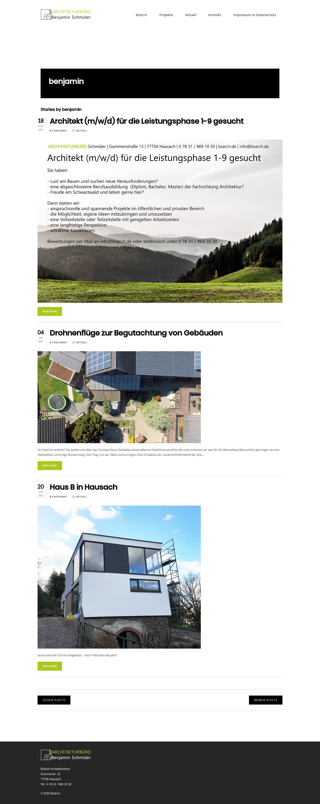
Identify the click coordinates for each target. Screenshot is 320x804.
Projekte (166, 9)
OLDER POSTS (54, 700)
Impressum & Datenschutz (254, 9)
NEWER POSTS (265, 700)
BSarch (141, 9)
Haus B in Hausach (83, 487)
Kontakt (214, 9)
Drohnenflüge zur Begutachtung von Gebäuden (136, 333)
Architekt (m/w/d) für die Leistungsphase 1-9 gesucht (146, 121)
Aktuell (190, 9)
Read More (50, 311)
